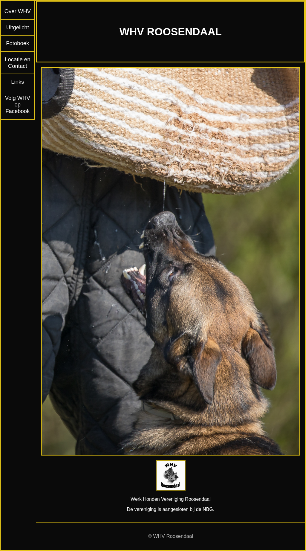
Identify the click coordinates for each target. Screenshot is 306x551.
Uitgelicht (17, 27)
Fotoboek (17, 43)
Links (17, 82)
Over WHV (17, 11)
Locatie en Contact (17, 62)
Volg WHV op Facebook (17, 104)
